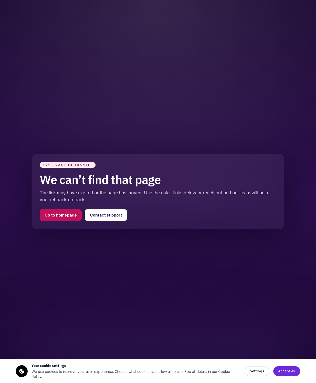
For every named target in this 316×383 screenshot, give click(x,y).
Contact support (106, 215)
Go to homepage (61, 215)
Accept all (286, 371)
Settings (257, 371)
